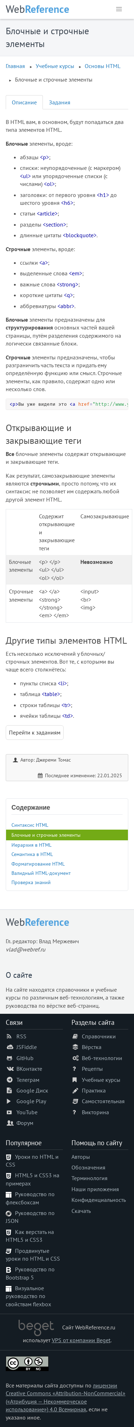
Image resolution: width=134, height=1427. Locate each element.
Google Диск (32, 1090)
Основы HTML (102, 65)
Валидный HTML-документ (41, 873)
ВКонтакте (29, 1068)
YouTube (27, 1112)
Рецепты (92, 1068)
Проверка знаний (31, 882)
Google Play (31, 1101)
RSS (21, 1036)
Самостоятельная (103, 1101)
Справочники (99, 1036)
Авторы (80, 1156)
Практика (94, 1090)
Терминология (89, 1178)
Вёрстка (91, 1046)
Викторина (95, 1112)
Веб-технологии (102, 1058)
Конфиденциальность (98, 1199)
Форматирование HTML (38, 863)
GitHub (25, 1058)
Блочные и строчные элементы (45, 834)
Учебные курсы (55, 65)
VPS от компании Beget (81, 1340)
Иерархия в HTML (31, 844)
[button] (119, 9)
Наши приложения (95, 1189)
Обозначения (88, 1167)
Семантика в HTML (32, 854)
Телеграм (27, 1079)
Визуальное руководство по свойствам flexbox (28, 1296)
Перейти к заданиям (34, 732)
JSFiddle (26, 1046)
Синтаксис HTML (29, 824)
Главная (15, 65)
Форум (24, 1122)
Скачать (81, 1210)
